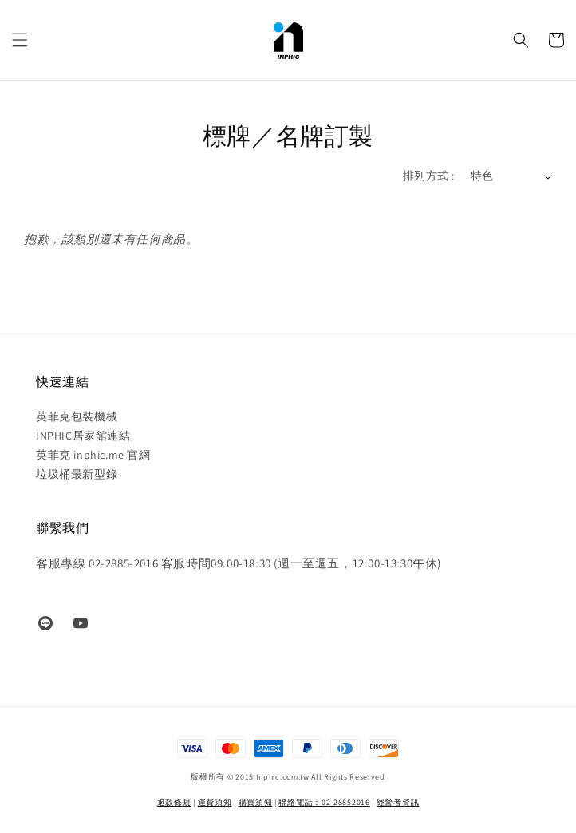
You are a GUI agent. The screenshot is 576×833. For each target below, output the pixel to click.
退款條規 (174, 802)
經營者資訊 (398, 802)
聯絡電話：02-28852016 (323, 802)
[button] (19, 39)
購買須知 (256, 802)
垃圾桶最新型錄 (76, 474)
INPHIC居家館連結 (83, 435)
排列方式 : (428, 175)
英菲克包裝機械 (76, 416)
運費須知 (215, 802)
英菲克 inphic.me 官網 (93, 455)
